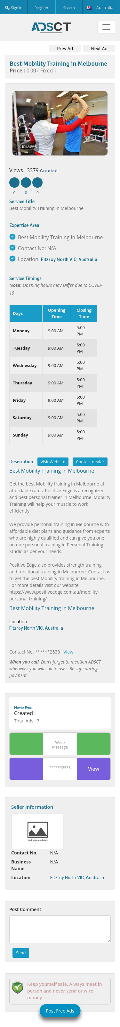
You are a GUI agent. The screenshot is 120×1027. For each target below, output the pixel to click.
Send (21, 953)
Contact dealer (90, 462)
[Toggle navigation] (106, 27)
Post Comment (25, 909)
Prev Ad (65, 48)
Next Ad (99, 48)
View (68, 652)
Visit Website (53, 462)
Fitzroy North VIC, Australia (69, 259)
